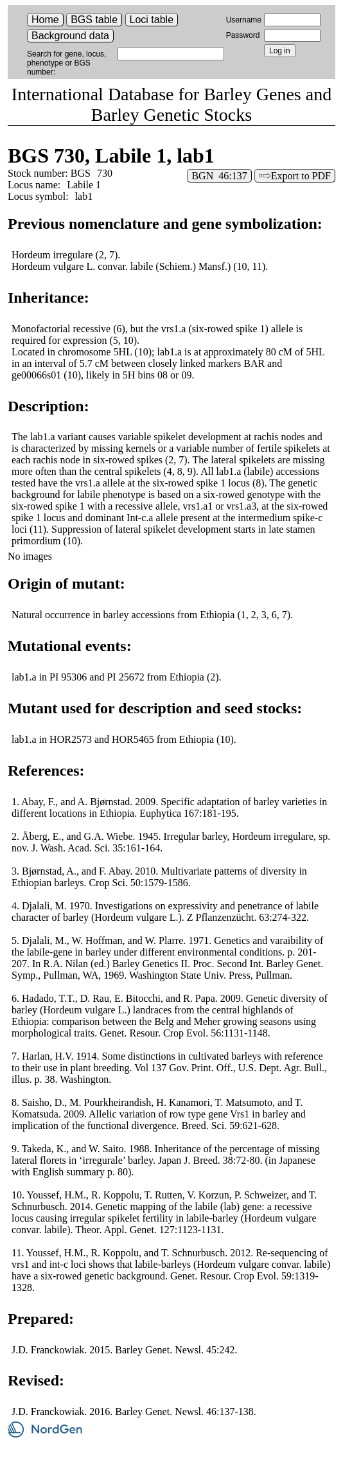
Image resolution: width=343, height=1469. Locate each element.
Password (243, 35)
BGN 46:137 (219, 175)
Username (243, 19)
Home (45, 19)
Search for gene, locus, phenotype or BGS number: (66, 62)
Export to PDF (301, 175)
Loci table (152, 19)
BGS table (94, 19)
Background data (70, 35)
